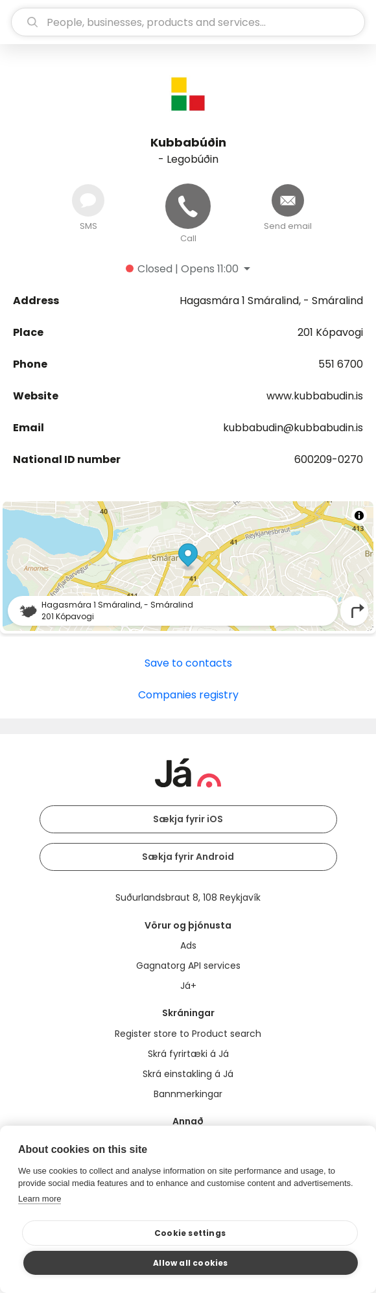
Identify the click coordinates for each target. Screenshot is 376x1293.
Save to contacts (188, 663)
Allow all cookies (190, 1262)
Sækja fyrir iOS (188, 819)
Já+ (188, 985)
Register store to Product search (188, 1033)
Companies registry (188, 694)
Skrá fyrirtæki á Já (188, 1053)
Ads (188, 945)
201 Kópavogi (330, 332)
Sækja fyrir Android (188, 856)
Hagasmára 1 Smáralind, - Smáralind (271, 300)
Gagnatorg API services (188, 965)
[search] (188, 22)
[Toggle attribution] (359, 515)
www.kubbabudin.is (314, 395)
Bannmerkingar (188, 1093)
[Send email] (288, 200)
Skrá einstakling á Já (188, 1073)
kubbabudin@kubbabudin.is (293, 427)
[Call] (188, 206)
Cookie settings (190, 1233)
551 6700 (340, 364)
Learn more (39, 1199)
